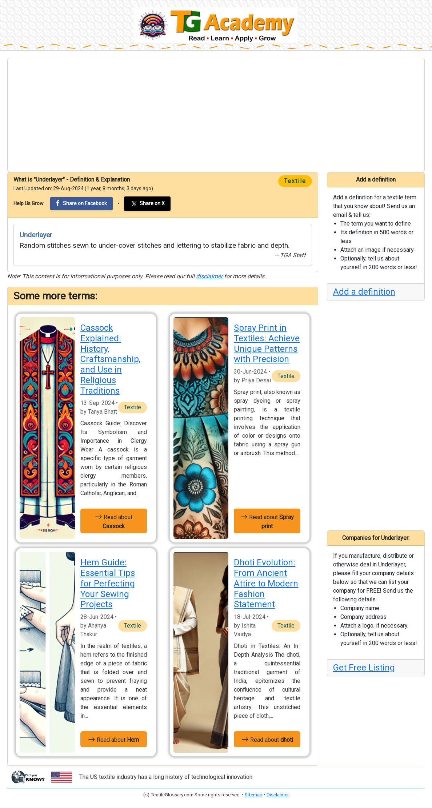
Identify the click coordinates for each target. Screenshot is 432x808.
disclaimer (209, 276)
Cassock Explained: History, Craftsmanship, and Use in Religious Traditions (110, 359)
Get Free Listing (364, 667)
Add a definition (364, 292)
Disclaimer (278, 794)
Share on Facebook (81, 203)
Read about (113, 521)
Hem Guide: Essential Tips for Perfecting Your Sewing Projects (107, 583)
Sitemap (254, 794)
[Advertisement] (216, 115)
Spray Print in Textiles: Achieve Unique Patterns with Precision (267, 343)
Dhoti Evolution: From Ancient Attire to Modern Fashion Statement (266, 583)
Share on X (147, 203)
